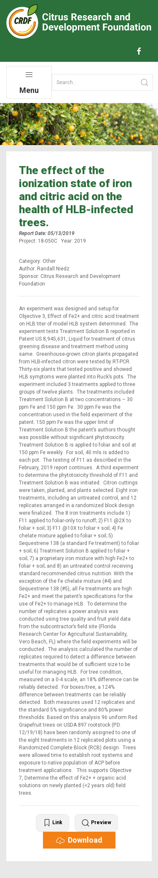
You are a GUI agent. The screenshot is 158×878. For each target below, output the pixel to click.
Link (52, 823)
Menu (29, 83)
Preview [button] (96, 823)
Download (79, 840)
